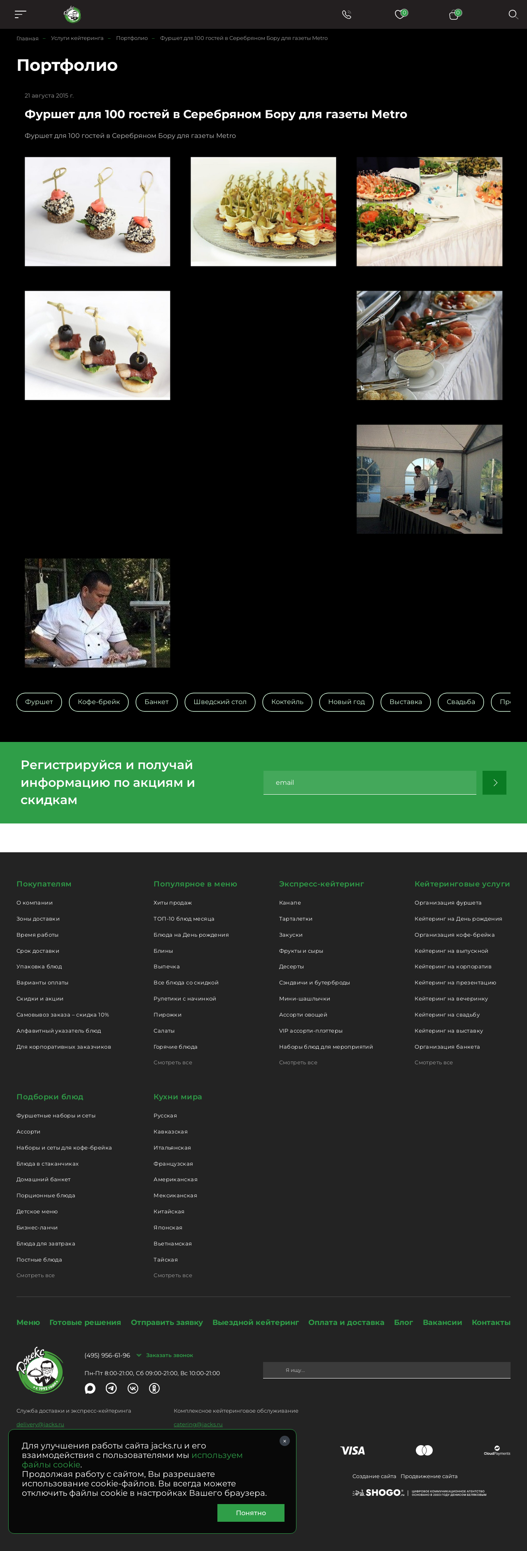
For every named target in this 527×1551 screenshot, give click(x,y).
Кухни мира (178, 1096)
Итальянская (172, 1147)
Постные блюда (39, 1259)
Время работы (37, 934)
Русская (165, 1115)
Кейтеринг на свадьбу (447, 1014)
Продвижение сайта (429, 1476)
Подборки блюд (50, 1096)
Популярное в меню (195, 884)
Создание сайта (374, 1476)
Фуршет (39, 702)
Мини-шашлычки (305, 998)
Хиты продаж (173, 902)
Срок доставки (37, 950)
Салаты (164, 1030)
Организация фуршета (448, 902)
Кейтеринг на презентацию (455, 982)
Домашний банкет (43, 1179)
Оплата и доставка (346, 1322)
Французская (173, 1163)
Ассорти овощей (303, 1014)
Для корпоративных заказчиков (63, 1046)
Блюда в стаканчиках (47, 1163)
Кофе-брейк (99, 702)
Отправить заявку (167, 1322)
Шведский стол (220, 702)
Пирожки (168, 1014)
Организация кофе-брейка (455, 934)
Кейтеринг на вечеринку (451, 998)
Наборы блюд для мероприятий (326, 1046)
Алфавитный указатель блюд (58, 1030)
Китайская (169, 1211)
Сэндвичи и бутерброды (314, 982)
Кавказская (171, 1131)
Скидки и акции (39, 998)
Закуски (291, 934)
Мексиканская (175, 1195)
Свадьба (461, 702)
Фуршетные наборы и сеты (56, 1115)
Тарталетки (296, 918)
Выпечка (167, 966)
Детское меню (37, 1211)
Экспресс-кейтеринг (321, 884)
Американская (176, 1179)
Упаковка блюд (39, 966)
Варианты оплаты (42, 982)
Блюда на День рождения (191, 934)
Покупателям (44, 884)
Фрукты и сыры (301, 950)
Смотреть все (173, 1062)
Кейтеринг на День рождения (458, 918)
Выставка (405, 702)
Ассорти (28, 1131)
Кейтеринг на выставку (449, 1030)
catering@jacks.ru (198, 1424)
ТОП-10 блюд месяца (184, 918)
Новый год (346, 702)
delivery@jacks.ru (40, 1424)
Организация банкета (447, 1046)
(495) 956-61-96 (107, 1355)
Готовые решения (85, 1322)
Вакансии (442, 1322)
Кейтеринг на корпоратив (453, 966)
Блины (163, 950)
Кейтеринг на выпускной (452, 950)
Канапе (290, 902)
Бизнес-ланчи (37, 1227)
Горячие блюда (176, 1046)
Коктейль (287, 702)
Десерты (291, 966)
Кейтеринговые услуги (463, 884)
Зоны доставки (38, 918)
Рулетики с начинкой (185, 998)
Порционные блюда (45, 1195)
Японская (168, 1227)
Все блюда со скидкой (186, 982)
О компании (34, 902)
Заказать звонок (169, 1355)
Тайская (166, 1259)
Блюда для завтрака (45, 1243)
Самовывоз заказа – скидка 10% (62, 1014)
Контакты (491, 1322)
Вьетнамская (173, 1243)
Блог (403, 1322)
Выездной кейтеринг (255, 1322)
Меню (28, 1322)
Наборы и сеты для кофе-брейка (64, 1147)
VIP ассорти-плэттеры (311, 1030)
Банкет (157, 702)
